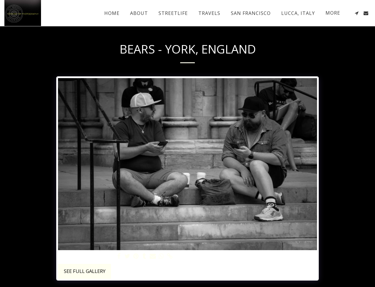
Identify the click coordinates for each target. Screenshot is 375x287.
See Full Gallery (84, 271)
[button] (356, 13)
